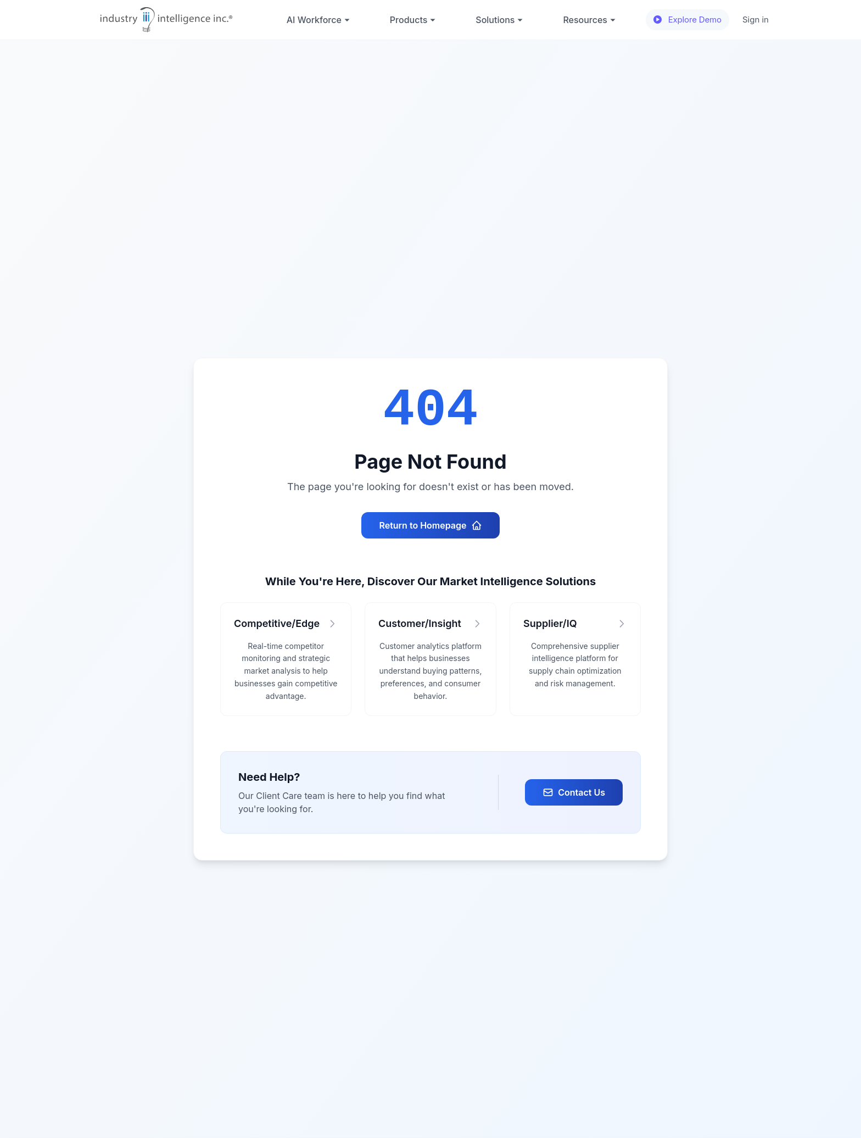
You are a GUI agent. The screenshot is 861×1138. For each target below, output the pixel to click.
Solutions (499, 19)
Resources (589, 19)
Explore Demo (687, 19)
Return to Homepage (430, 525)
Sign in (755, 19)
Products (413, 19)
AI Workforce (318, 19)
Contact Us (574, 792)
